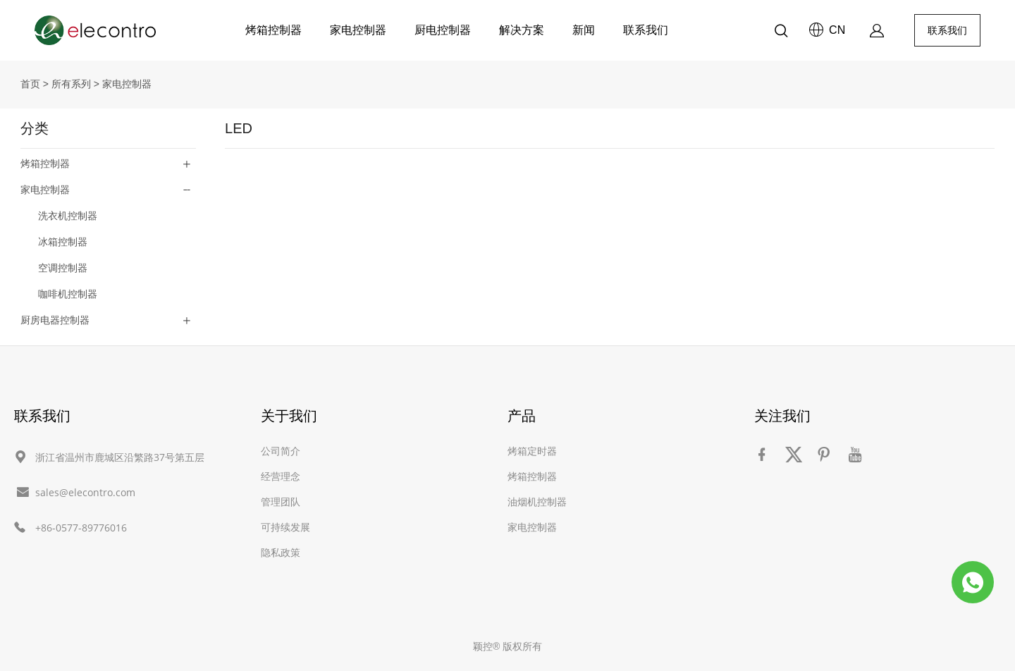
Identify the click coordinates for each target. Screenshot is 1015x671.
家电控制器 (358, 30)
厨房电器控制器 (55, 320)
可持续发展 (285, 527)
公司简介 (280, 450)
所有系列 (71, 84)
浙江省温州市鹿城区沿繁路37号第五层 (119, 457)
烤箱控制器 (273, 30)
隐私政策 (280, 552)
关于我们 (289, 415)
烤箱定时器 (532, 450)
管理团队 (280, 501)
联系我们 (645, 30)
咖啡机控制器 (67, 294)
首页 (30, 84)
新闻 (583, 30)
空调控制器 (62, 267)
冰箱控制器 (62, 241)
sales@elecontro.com (85, 492)
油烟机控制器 (537, 501)
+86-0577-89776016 (81, 527)
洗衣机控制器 (67, 215)
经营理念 (280, 476)
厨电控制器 (442, 30)
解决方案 (521, 30)
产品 (522, 415)
